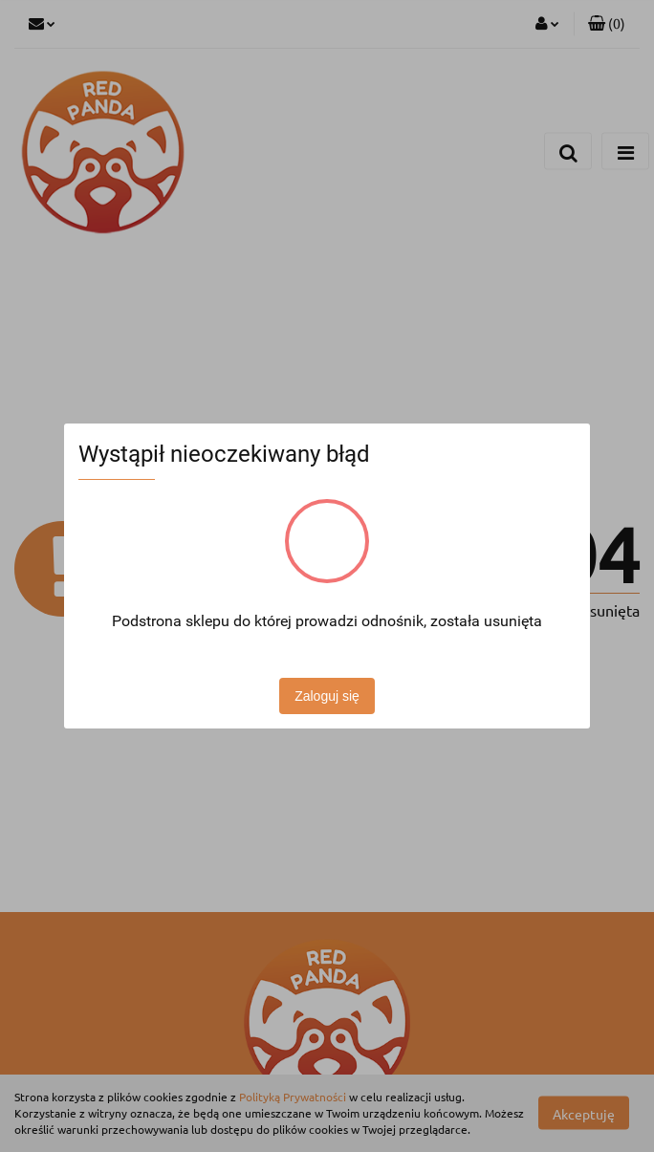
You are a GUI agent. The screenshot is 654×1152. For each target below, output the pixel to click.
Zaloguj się (327, 696)
